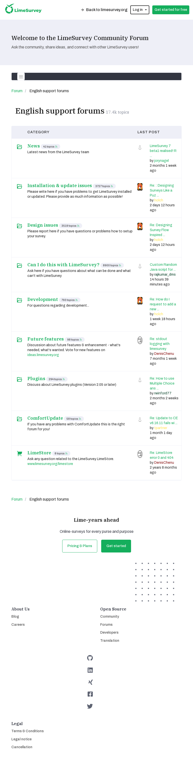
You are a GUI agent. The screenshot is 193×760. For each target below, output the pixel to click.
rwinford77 (163, 393)
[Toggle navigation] (21, 76)
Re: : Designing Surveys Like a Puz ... (162, 190)
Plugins (36, 378)
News (33, 146)
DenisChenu (164, 354)
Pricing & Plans (79, 546)
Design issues (42, 225)
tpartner (160, 428)
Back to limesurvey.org (103, 10)
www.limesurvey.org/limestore (50, 464)
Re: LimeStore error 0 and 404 (162, 455)
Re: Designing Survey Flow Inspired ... (161, 230)
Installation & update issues (59, 185)
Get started (116, 546)
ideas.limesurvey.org (43, 355)
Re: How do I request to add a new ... (163, 304)
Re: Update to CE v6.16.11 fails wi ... (164, 420)
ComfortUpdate (45, 418)
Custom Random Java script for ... (163, 267)
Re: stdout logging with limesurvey (160, 344)
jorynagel (161, 161)
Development (42, 299)
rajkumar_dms (165, 274)
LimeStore (39, 452)
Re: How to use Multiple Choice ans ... (162, 383)
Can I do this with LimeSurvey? (63, 264)
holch (158, 200)
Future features (45, 339)
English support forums (60, 110)
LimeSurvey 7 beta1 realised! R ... (163, 151)
